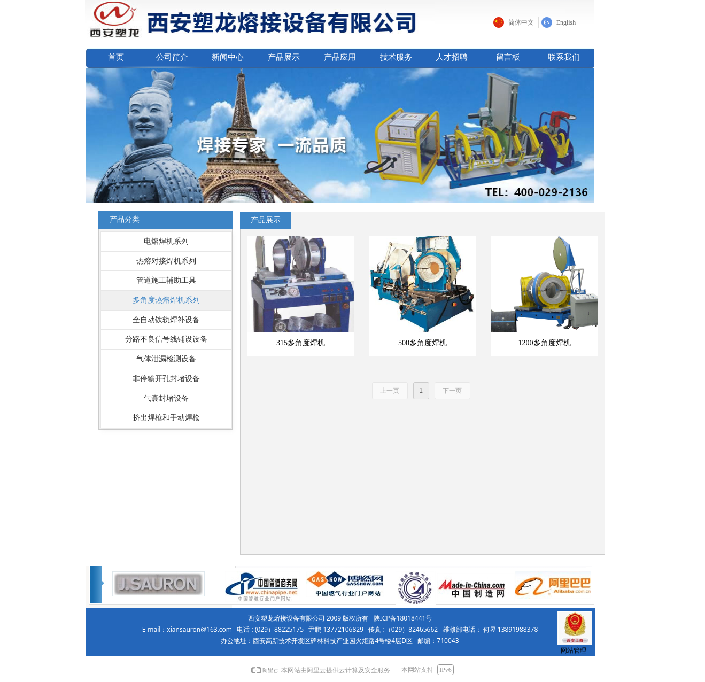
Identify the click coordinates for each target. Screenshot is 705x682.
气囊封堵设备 (166, 398)
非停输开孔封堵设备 (166, 379)
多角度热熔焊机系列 (166, 300)
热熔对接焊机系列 (166, 261)
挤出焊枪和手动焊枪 (166, 418)
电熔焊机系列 (166, 241)
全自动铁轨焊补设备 (166, 320)
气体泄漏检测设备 (166, 359)
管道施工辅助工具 (166, 280)
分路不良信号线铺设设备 (166, 339)
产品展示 (266, 220)
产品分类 (125, 219)
